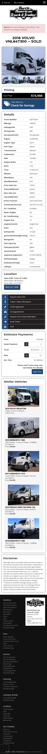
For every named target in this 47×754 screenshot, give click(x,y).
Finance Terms (8, 684)
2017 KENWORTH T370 (15, 473)
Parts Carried (8, 646)
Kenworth (6, 614)
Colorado (6, 716)
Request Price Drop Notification (19, 316)
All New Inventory (9, 603)
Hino (5, 619)
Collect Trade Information (16, 301)
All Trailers (7, 612)
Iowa (5, 711)
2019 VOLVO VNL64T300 (15, 408)
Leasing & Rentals (9, 698)
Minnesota (7, 720)
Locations (19, 2)
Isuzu (5, 616)
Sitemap (38, 752)
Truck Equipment (9, 671)
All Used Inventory (10, 605)
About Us (6, 729)
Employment (7, 738)
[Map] (29, 621)
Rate (6, 355)
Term (6, 350)
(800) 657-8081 (12, 287)
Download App (8, 628)
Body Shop (7, 664)
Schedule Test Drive (10, 625)
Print (8, 326)
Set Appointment (13, 311)
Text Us (6, 2)
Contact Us (7, 741)
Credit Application (13, 306)
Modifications (8, 668)
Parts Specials (8, 637)
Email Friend (11, 321)
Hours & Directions (10, 732)
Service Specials (9, 657)
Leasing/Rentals (9, 666)
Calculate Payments (10, 686)
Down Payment (11, 344)
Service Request (9, 659)
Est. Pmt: (8, 360)
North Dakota (8, 718)
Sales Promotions (9, 607)
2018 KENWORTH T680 (15, 541)
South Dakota (8, 709)
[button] (43, 49)
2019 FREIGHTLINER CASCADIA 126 (20, 507)
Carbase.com (29, 752)
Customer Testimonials (8, 735)
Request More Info (13, 297)
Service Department (10, 662)
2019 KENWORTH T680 (15, 440)
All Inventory (7, 610)
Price (6, 339)
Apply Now (37, 371)
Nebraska (6, 714)
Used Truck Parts (9, 639)
